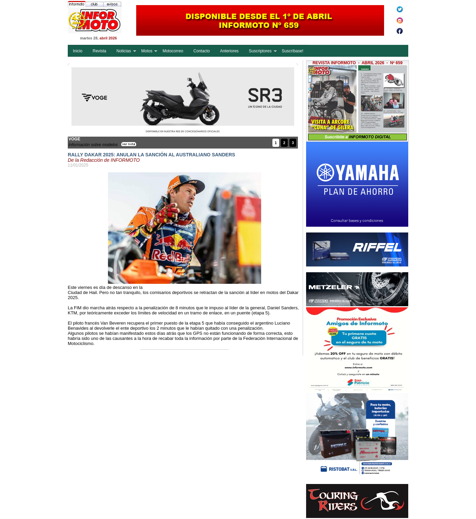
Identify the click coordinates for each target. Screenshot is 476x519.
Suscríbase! (292, 51)
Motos (147, 51)
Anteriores (229, 51)
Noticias (123, 51)
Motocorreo (172, 51)
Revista (99, 51)
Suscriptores (260, 51)
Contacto (201, 51)
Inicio (77, 51)
